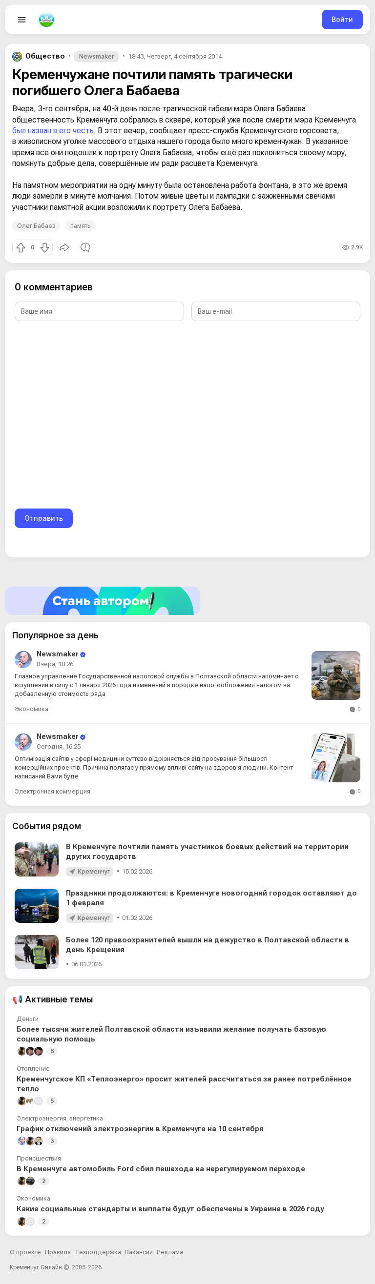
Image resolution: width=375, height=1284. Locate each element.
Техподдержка (98, 1252)
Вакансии (139, 1252)
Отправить (43, 518)
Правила (58, 1252)
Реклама (170, 1252)
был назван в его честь (53, 130)
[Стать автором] (187, 601)
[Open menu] (22, 19)
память (80, 225)
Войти (342, 19)
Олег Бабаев (36, 225)
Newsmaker (96, 56)
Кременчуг (94, 871)
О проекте (25, 1252)
